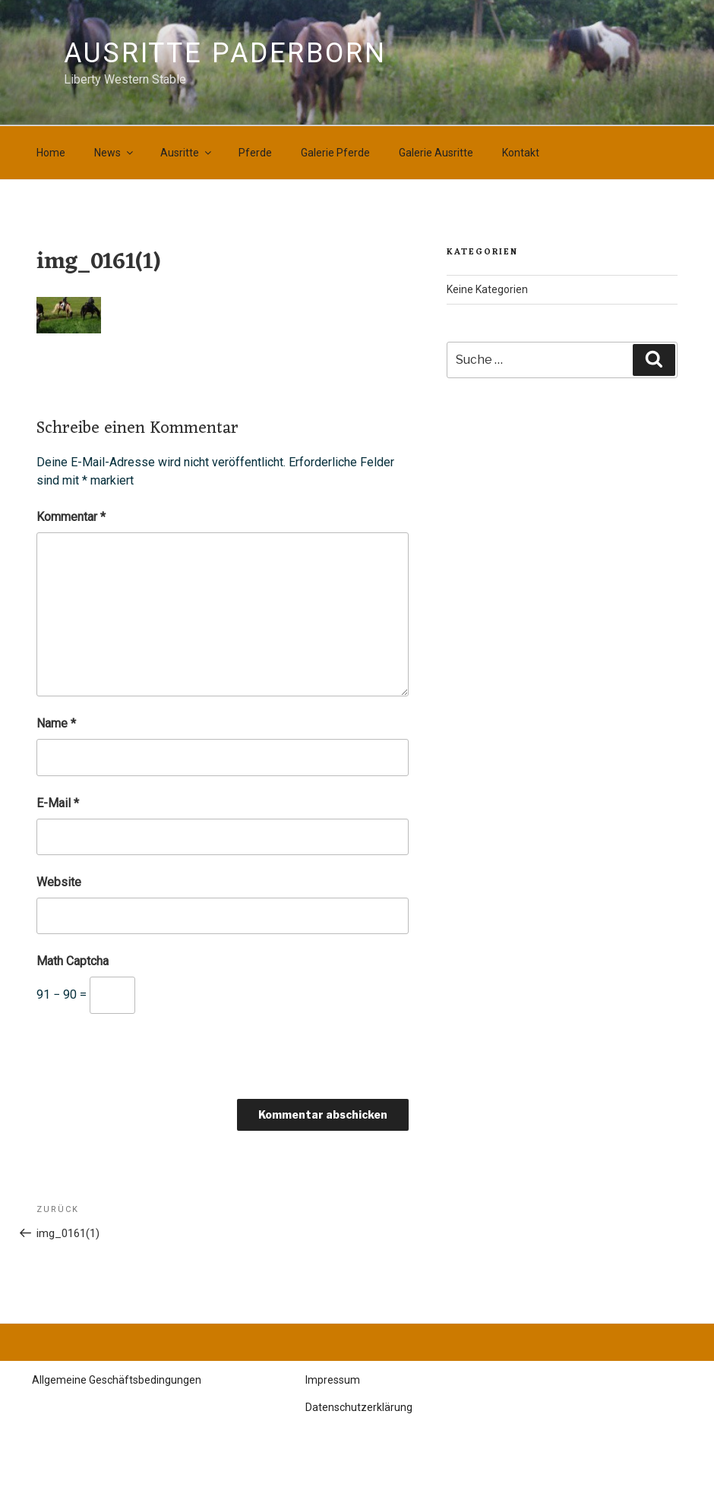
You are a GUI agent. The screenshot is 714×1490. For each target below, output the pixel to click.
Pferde (255, 153)
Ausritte (186, 153)
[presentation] (151, 1061)
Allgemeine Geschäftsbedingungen (116, 1380)
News (114, 153)
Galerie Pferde (335, 153)
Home (50, 153)
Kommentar (71, 517)
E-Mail (57, 803)
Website (58, 882)
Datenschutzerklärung (358, 1407)
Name (56, 723)
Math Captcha (72, 961)
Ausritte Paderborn (225, 53)
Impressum (332, 1380)
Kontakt (520, 153)
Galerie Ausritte (436, 153)
